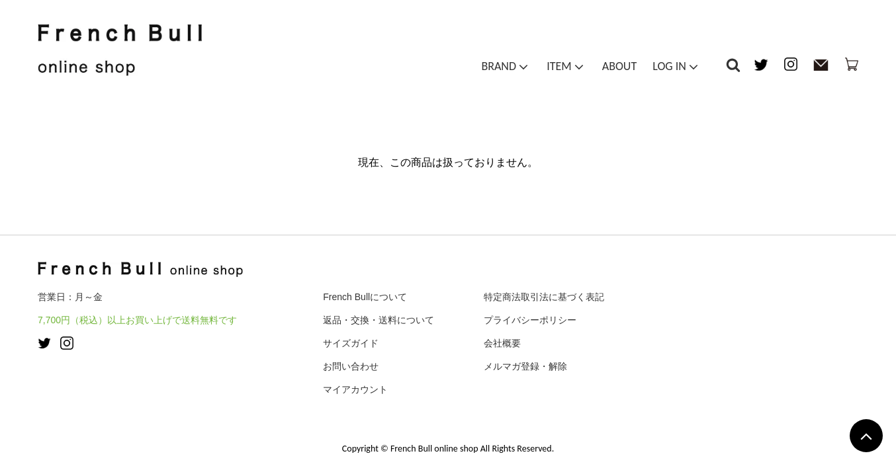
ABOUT (619, 68)
